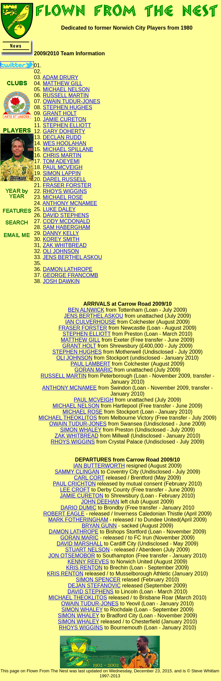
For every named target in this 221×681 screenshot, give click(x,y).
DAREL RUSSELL (64, 179)
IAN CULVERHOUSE (90, 322)
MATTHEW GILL (63, 83)
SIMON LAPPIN (62, 173)
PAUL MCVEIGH (63, 167)
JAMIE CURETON (64, 119)
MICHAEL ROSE (63, 197)
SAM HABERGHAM (66, 227)
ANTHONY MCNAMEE (70, 203)
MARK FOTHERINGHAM (78, 519)
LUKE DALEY (59, 209)
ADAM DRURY (60, 77)
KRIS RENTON (84, 567)
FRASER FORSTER (67, 185)
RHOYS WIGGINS (65, 191)
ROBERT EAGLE (64, 513)
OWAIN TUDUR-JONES (71, 101)
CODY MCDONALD (66, 221)
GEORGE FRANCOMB (70, 275)
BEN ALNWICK (86, 310)
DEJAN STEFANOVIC (94, 585)
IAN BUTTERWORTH (99, 466)
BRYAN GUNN (99, 525)
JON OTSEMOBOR (71, 555)
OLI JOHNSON (61, 251)
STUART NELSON (87, 549)
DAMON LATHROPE (68, 269)
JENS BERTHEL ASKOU (72, 257)
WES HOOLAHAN (65, 143)
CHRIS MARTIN (62, 155)
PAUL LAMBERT (90, 364)
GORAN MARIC (94, 370)
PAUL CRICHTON (74, 484)
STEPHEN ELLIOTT (67, 125)
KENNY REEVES (88, 561)
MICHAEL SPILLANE (68, 149)
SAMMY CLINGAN (77, 472)
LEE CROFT (75, 490)
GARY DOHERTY (64, 131)
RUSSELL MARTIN (66, 95)
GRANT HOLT (60, 113)
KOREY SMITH (61, 239)
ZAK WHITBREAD (65, 245)
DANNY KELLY (61, 233)
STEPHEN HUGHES (67, 107)
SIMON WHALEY (80, 430)
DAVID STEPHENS (66, 215)
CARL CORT (89, 478)
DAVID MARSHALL (80, 543)
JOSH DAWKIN (61, 281)
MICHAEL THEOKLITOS (68, 418)
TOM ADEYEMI (61, 161)
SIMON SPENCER (98, 579)
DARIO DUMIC (79, 508)
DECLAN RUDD (62, 137)
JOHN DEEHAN (100, 502)
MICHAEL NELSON (66, 89)
